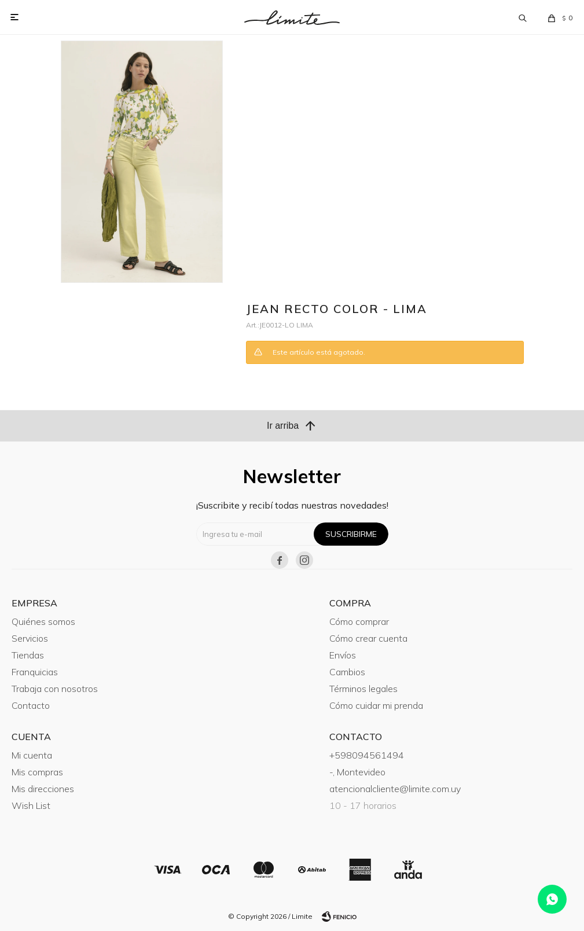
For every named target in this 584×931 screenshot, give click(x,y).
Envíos (342, 655)
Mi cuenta (32, 755)
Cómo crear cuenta (368, 638)
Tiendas (28, 655)
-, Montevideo (357, 772)
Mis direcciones (43, 788)
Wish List (31, 805)
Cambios (347, 672)
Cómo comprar (359, 621)
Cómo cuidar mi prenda (376, 705)
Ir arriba (292, 426)
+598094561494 (366, 755)
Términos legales (363, 688)
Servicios (30, 638)
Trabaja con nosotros (55, 688)
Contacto (31, 705)
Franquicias (35, 672)
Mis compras (37, 772)
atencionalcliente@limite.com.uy (395, 788)
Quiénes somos (43, 621)
